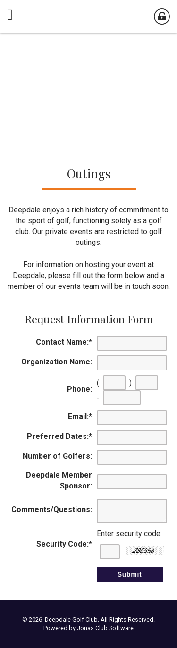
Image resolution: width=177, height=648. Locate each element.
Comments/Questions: (51, 509)
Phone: (79, 389)
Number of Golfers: (57, 456)
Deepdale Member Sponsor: (59, 480)
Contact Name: (64, 341)
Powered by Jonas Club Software (88, 627)
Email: (80, 416)
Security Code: (64, 543)
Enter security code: (129, 533)
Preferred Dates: (59, 436)
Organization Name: (56, 361)
